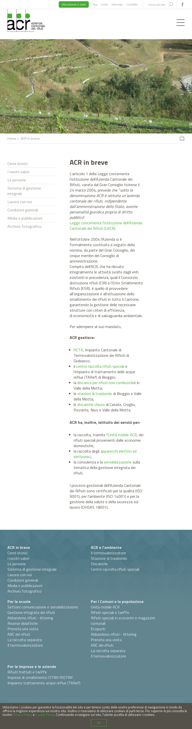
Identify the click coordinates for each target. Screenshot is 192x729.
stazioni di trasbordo (94, 394)
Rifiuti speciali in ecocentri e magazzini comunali (123, 620)
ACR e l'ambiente (106, 547)
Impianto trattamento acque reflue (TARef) (43, 683)
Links (104, 4)
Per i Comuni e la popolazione (117, 601)
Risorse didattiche (22, 623)
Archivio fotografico (24, 226)
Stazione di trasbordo (109, 558)
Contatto (132, 4)
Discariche (99, 563)
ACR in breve (18, 547)
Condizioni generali (22, 210)
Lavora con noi (19, 202)
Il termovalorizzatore (108, 553)
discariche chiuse (91, 404)
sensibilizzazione (118, 462)
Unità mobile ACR (105, 607)
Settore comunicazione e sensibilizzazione (42, 607)
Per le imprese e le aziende (31, 666)
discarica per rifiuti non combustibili (106, 383)
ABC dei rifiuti (18, 634)
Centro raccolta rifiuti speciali (115, 569)
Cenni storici (17, 163)
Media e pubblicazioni (24, 218)
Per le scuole (19, 601)
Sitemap (117, 4)
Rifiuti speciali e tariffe (110, 612)
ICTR (79, 350)
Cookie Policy (44, 714)
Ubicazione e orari (74, 4)
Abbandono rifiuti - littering (30, 618)
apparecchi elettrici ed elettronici (105, 454)
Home (11, 138)
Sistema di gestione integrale (24, 191)
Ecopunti (98, 628)
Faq (95, 4)
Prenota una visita (22, 628)
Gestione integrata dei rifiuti (31, 612)
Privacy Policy (22, 714)
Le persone (16, 180)
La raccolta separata (24, 639)
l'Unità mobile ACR (121, 435)
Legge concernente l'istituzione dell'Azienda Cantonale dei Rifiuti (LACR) (106, 225)
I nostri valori (18, 172)
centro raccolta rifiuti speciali (100, 366)
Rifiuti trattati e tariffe (27, 672)
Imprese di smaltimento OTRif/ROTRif (40, 677)
